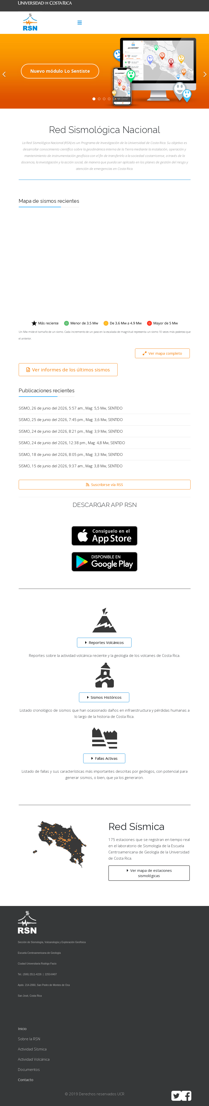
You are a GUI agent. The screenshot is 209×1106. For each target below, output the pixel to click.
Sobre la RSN (29, 1038)
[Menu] (80, 22)
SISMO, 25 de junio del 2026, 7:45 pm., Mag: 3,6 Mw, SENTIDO (71, 419)
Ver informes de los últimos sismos (68, 369)
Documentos (29, 1069)
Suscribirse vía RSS (104, 484)
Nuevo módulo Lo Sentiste (60, 71)
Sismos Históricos (104, 697)
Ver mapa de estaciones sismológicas (149, 873)
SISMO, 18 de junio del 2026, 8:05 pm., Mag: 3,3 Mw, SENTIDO (71, 454)
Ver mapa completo (162, 353)
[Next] (204, 71)
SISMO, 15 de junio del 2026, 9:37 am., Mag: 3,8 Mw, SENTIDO (71, 465)
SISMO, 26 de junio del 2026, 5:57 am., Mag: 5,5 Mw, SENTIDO (71, 408)
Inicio (22, 1028)
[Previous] (5, 71)
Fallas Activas (104, 758)
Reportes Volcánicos (104, 642)
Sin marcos (105, 267)
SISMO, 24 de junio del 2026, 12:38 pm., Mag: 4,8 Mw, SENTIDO (72, 442)
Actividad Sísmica (32, 1048)
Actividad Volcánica (34, 1059)
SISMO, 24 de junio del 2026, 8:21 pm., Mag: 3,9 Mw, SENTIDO (71, 431)
